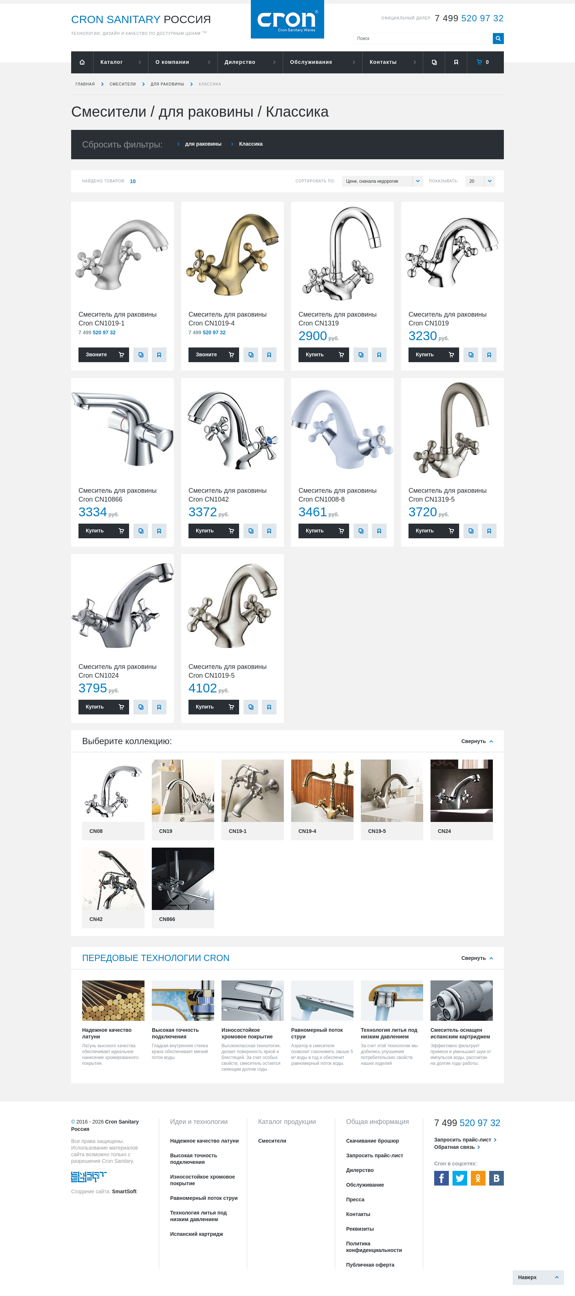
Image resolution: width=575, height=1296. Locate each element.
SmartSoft (124, 1191)
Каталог (111, 62)
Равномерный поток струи (204, 1198)
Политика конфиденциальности (374, 1247)
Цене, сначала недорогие (384, 181)
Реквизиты (360, 1229)
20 (482, 181)
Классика (210, 84)
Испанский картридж (196, 1234)
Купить (315, 354)
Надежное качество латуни (204, 1141)
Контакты (383, 62)
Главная (85, 84)
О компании (172, 62)
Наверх (527, 1277)
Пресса (355, 1199)
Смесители (123, 84)
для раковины (167, 84)
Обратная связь (454, 1147)
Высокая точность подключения (193, 1159)
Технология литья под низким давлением (198, 1216)
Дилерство (240, 62)
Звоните (96, 354)
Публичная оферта (370, 1265)
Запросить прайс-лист (374, 1155)
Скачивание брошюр (372, 1141)
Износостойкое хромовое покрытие (202, 1180)
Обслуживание (311, 62)
